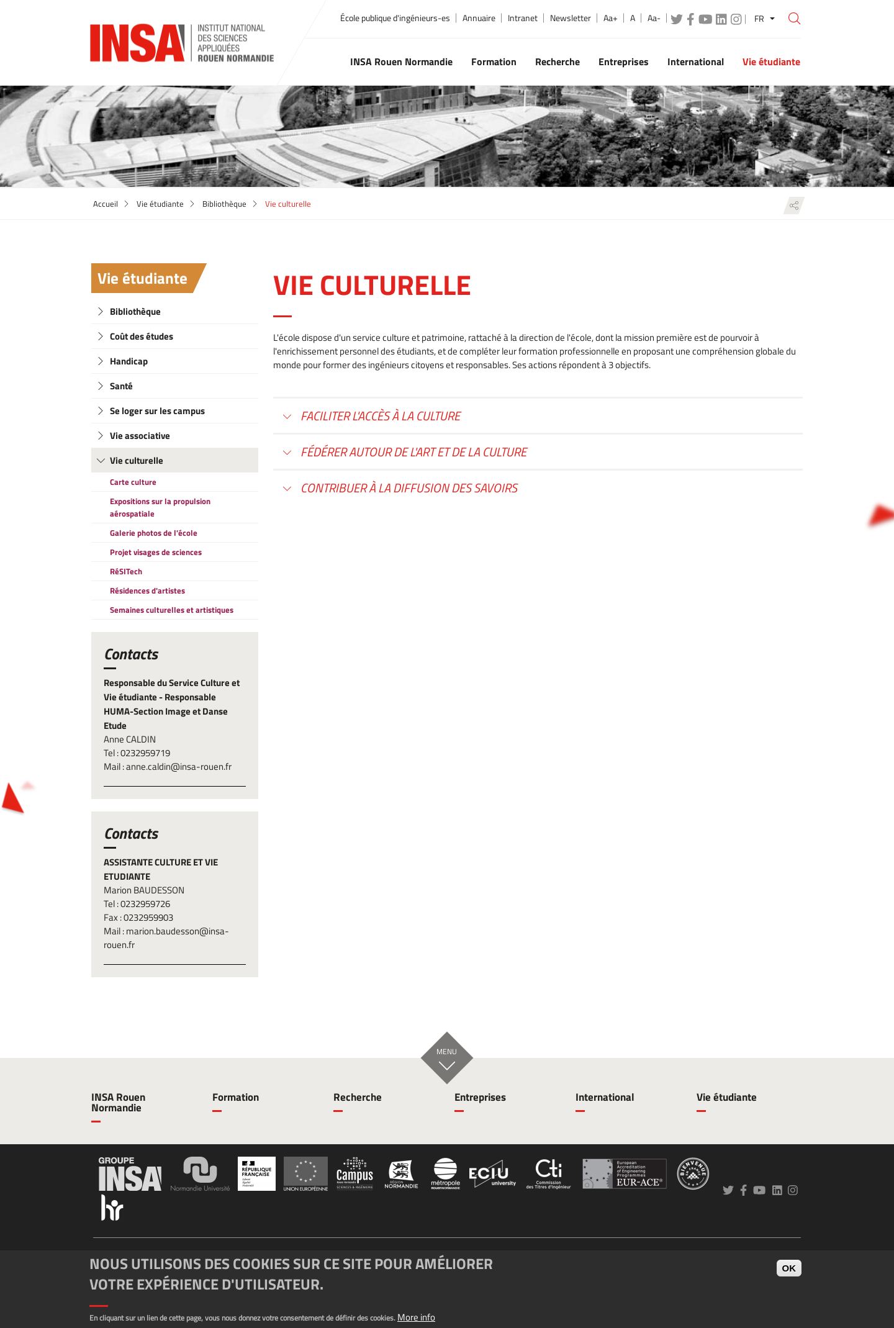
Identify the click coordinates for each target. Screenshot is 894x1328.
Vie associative (140, 435)
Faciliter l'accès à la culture (379, 415)
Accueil (105, 203)
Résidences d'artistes (147, 590)
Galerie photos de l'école (153, 532)
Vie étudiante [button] (771, 61)
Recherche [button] (557, 61)
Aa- (654, 18)
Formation (235, 1097)
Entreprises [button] (623, 61)
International (605, 1097)
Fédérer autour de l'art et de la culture (412, 451)
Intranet (523, 18)
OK (789, 1268)
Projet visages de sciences (156, 552)
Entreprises (480, 1097)
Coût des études (141, 336)
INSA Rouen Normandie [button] (401, 61)
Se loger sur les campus (157, 411)
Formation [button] (494, 61)
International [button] (695, 61)
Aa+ (610, 18)
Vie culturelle (136, 460)
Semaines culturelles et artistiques (171, 609)
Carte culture (133, 482)
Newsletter (570, 18)
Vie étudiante (160, 203)
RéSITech (126, 571)
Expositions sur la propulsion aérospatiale (160, 507)
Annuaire (479, 18)
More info (416, 1317)
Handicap (129, 361)
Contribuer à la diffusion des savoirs (407, 487)
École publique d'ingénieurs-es (395, 18)
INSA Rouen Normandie (118, 1102)
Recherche (357, 1097)
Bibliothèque (224, 203)
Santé (121, 386)
